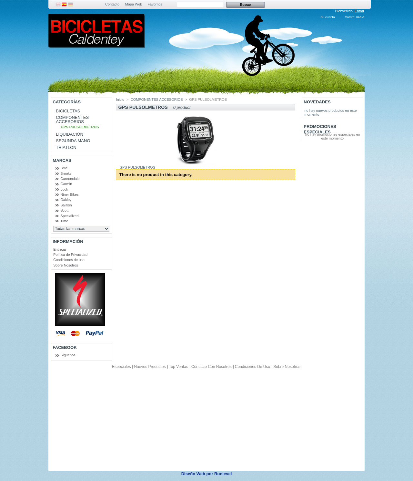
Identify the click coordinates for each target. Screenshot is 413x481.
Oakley (65, 200)
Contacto (112, 4)
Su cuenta (327, 17)
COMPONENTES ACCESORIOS (72, 119)
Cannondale (69, 179)
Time (64, 221)
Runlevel (223, 473)
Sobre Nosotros (65, 265)
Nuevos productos (150, 366)
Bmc (63, 168)
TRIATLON (66, 147)
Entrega (59, 249)
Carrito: (350, 17)
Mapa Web (133, 4)
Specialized (69, 216)
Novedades (317, 101)
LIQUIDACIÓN (69, 134)
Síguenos (67, 355)
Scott (64, 210)
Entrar (359, 11)
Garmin (66, 184)
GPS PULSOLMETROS (80, 127)
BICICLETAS (68, 111)
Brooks (65, 173)
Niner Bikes (69, 194)
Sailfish (66, 205)
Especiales (121, 366)
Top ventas (178, 366)
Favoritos (154, 4)
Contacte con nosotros (211, 366)
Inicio (120, 99)
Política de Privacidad (70, 254)
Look (64, 189)
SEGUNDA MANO (73, 140)
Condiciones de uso (69, 260)
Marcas (62, 160)
